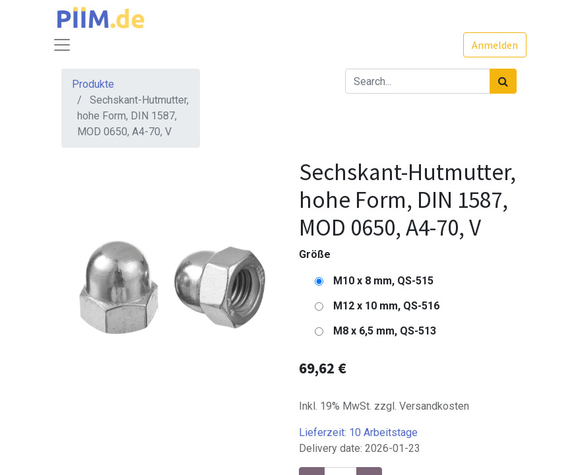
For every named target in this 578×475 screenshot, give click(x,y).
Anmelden (495, 44)
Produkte (93, 84)
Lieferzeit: (358, 432)
